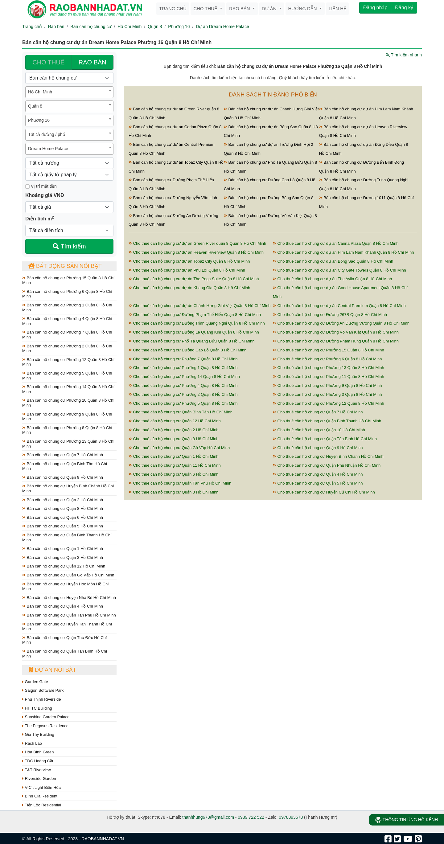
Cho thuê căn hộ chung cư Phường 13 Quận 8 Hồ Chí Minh (328, 367)
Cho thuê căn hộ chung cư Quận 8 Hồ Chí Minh (174, 438)
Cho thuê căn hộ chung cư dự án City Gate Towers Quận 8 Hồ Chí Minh (339, 270)
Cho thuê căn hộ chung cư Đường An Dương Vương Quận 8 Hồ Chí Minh (341, 323)
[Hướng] (69, 163)
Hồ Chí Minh (129, 26)
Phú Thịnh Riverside (41, 699)
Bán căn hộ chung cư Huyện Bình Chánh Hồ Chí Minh (68, 488)
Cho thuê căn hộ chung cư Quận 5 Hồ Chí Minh (318, 483)
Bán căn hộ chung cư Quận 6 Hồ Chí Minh (62, 517)
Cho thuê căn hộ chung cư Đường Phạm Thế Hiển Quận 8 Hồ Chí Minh (195, 314)
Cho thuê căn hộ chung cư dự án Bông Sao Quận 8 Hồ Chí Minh (333, 261)
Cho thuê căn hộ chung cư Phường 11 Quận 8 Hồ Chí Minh (328, 376)
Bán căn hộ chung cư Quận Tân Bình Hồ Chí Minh (64, 653)
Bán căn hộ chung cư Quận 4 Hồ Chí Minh (62, 606)
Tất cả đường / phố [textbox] (46, 134)
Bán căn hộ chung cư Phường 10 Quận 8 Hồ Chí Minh (68, 403)
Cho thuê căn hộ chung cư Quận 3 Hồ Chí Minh (174, 492)
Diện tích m (39, 218)
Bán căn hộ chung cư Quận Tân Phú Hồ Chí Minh (69, 615)
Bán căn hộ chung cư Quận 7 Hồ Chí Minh (62, 455)
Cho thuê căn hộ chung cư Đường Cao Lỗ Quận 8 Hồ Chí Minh (187, 350)
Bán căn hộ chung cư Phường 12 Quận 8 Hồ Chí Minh (68, 362)
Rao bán (240, 8)
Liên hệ (337, 8)
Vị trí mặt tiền (41, 186)
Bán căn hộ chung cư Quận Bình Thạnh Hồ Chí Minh (67, 537)
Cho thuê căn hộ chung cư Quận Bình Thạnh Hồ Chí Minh (327, 421)
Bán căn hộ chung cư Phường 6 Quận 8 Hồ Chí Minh (67, 294)
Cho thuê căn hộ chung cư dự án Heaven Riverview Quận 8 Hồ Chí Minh (196, 252)
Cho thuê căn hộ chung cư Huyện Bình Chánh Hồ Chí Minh (328, 456)
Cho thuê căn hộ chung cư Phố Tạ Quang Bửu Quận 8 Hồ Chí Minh (192, 341)
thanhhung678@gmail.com (208, 817)
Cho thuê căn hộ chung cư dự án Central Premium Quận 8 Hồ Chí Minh (339, 305)
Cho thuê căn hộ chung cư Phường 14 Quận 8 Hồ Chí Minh (184, 376)
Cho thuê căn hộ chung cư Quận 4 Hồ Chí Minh (318, 474)
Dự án (270, 8)
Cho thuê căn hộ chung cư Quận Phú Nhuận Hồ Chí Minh (326, 465)
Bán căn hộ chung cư (90, 26)
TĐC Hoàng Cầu (38, 761)
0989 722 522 (251, 817)
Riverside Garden (39, 778)
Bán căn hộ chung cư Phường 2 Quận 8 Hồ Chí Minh (67, 348)
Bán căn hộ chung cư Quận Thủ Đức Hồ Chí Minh (64, 640)
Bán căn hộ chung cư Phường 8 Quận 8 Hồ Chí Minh (67, 430)
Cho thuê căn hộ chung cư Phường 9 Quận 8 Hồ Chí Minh (327, 385)
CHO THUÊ (48, 62)
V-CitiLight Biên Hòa (41, 787)
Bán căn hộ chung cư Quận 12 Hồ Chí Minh (63, 566)
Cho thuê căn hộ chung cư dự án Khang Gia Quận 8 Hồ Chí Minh (189, 287)
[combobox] (69, 92)
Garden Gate (35, 681)
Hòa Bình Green (38, 752)
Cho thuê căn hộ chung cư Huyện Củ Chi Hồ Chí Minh (324, 492)
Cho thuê (206, 8)
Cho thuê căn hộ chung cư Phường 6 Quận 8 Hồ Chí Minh (327, 359)
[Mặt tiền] (27, 186)
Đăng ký (404, 7)
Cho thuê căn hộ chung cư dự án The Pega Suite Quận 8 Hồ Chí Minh (194, 279)
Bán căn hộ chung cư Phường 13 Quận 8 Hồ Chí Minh (68, 444)
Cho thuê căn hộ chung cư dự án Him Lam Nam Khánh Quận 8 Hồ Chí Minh (343, 252)
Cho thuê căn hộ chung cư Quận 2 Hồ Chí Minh (174, 430)
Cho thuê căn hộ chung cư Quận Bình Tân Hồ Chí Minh (180, 412)
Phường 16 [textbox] (39, 120)
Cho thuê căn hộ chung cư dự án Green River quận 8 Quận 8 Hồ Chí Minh (197, 243)
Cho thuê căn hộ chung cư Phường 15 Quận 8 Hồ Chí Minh (328, 350)
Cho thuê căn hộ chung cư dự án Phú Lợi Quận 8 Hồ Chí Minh (187, 270)
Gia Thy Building (38, 734)
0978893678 (291, 817)
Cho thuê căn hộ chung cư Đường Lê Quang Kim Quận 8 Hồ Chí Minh (194, 332)
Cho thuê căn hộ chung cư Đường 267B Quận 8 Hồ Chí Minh (330, 314)
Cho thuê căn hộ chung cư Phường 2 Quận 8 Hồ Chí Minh (183, 394)
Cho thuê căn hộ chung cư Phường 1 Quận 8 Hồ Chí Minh (183, 367)
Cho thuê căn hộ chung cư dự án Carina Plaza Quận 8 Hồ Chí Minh (336, 243)
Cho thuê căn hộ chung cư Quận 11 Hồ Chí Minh (175, 465)
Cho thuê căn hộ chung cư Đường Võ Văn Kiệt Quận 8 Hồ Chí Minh (336, 332)
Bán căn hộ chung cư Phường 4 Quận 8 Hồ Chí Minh (67, 321)
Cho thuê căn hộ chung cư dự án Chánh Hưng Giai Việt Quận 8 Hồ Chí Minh (199, 305)
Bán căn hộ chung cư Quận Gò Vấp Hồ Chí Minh (68, 575)
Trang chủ (173, 8)
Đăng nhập (375, 7)
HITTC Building (37, 708)
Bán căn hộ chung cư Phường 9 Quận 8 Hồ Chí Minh (67, 416)
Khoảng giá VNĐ (44, 195)
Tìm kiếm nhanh (404, 54)
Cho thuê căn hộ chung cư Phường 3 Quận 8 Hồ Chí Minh (327, 394)
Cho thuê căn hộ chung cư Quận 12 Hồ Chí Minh (175, 421)
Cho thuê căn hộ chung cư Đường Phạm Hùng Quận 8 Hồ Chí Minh (336, 341)
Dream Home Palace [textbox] (48, 148)
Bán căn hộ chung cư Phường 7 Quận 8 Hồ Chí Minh (67, 334)
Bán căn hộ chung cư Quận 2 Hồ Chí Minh (62, 500)
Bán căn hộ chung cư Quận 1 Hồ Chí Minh (62, 548)
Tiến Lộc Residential (41, 805)
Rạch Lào (32, 743)
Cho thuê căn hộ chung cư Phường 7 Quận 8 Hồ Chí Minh (183, 359)
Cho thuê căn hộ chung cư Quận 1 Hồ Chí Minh (174, 456)
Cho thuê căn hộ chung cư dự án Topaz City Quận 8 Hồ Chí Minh (189, 261)
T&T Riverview (36, 770)
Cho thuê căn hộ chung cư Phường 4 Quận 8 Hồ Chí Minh (183, 385)
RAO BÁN (92, 62)
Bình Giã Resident (39, 796)
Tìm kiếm (69, 246)
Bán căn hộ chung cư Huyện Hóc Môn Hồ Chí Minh (65, 586)
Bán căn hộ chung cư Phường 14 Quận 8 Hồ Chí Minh (68, 389)
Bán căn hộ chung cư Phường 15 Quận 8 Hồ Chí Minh (68, 280)
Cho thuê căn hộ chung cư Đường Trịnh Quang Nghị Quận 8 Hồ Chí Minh (197, 323)
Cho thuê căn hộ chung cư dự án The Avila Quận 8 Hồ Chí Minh (332, 279)
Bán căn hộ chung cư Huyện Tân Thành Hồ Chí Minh (67, 626)
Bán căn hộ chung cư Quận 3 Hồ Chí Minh (62, 557)
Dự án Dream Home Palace (222, 26)
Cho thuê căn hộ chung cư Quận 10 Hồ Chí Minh (319, 430)
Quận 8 (155, 26)
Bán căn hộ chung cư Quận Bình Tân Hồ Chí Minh (64, 466)
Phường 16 (179, 26)
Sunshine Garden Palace (45, 717)
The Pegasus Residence (45, 725)
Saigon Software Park (43, 690)
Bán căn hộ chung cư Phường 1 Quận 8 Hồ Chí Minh (67, 307)
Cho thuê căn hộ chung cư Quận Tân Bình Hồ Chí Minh (325, 438)
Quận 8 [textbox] (35, 106)
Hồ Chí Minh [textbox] (40, 91)
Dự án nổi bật (52, 670)
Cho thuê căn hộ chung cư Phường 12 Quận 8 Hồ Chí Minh (328, 403)
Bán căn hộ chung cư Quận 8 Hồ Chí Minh (62, 508)
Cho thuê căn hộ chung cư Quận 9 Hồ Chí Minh (318, 447)
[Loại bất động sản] (69, 78)
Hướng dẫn (303, 8)
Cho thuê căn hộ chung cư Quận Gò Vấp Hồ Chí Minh (179, 447)
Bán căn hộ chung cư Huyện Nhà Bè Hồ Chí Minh (69, 597)
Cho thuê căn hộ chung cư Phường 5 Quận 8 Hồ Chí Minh (183, 403)
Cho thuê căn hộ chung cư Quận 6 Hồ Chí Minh (174, 474)
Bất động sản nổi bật (65, 266)
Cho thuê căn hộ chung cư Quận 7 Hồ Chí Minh (318, 412)
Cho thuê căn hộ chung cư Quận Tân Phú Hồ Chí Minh (180, 483)
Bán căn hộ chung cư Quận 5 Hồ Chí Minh (62, 526)
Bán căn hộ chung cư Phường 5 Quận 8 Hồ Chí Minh (67, 375)
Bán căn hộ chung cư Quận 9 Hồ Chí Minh (62, 477)
